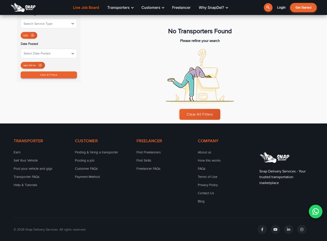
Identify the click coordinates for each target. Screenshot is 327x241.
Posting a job (84, 160)
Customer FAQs (86, 169)
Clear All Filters (48, 74)
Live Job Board (86, 7)
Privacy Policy (208, 185)
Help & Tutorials (25, 185)
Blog (201, 201)
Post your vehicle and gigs (33, 169)
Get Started (303, 8)
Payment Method (87, 177)
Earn (17, 152)
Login (281, 7)
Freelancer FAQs (148, 169)
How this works (209, 160)
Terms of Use (207, 177)
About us (204, 152)
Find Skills (143, 160)
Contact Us (206, 193)
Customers (152, 7)
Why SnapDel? (213, 7)
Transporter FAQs (27, 177)
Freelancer (181, 7)
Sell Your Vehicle (26, 160)
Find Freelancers (148, 152)
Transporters (120, 7)
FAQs (202, 169)
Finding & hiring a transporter (96, 152)
